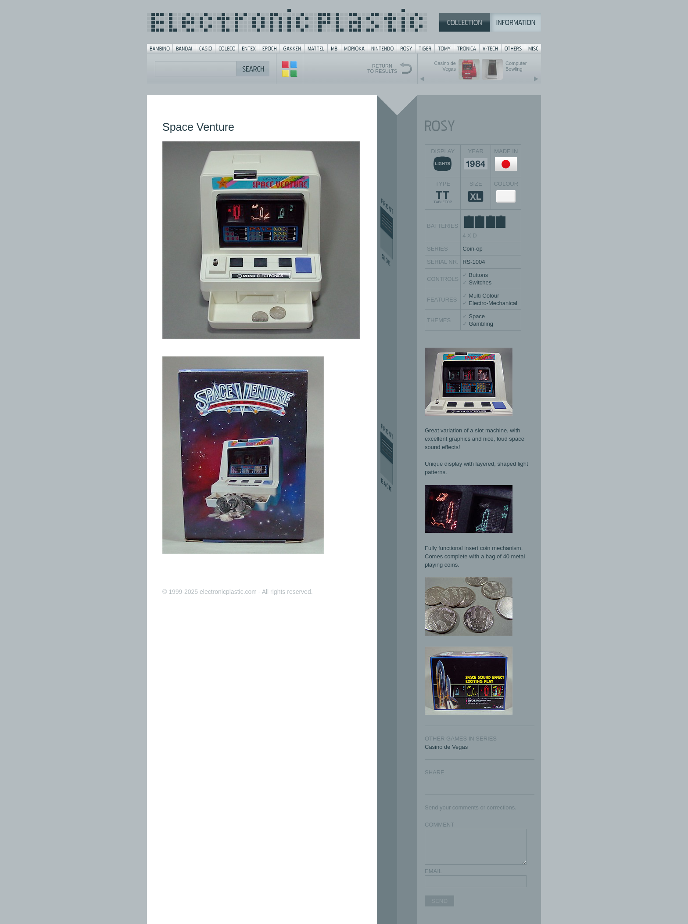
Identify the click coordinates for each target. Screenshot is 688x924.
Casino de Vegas (446, 747)
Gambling (481, 323)
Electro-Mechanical (493, 303)
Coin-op (472, 248)
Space (477, 316)
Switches (480, 282)
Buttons (478, 275)
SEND (439, 901)
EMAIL (433, 871)
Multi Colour (484, 295)
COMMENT (439, 824)
